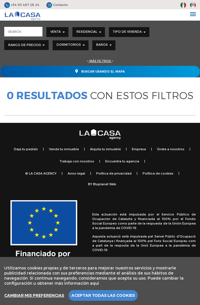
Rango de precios (26, 45)
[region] (100, 281)
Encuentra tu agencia (122, 161)
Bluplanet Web (104, 184)
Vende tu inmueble (64, 149)
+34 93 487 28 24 (21, 4)
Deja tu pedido (26, 149)
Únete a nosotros (170, 149)
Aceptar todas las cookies (103, 295)
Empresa (139, 149)
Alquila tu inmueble (105, 149)
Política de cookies (158, 173)
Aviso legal (76, 173)
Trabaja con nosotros (76, 161)
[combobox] (57, 32)
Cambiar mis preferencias (34, 295)
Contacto (57, 4)
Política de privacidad (114, 173)
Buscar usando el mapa (99, 71)
